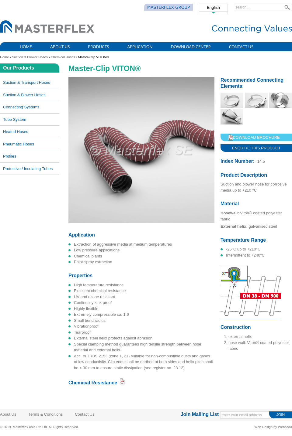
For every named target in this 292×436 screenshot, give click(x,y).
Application (139, 46)
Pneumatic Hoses (18, 144)
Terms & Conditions (45, 414)
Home (26, 46)
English (213, 7)
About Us (60, 46)
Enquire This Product (256, 148)
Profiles (9, 156)
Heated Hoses (15, 131)
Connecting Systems (21, 107)
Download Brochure (256, 137)
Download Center (190, 46)
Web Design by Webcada (273, 427)
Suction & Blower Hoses (30, 57)
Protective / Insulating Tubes (28, 168)
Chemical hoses (63, 57)
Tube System (14, 119)
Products (98, 46)
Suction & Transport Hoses (26, 82)
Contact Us (241, 46)
